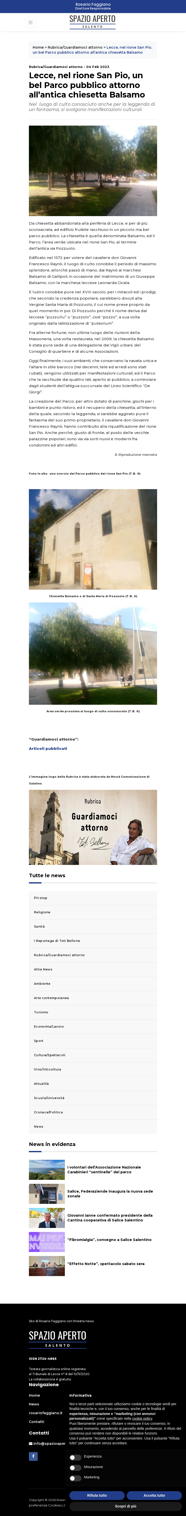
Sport (38, 1041)
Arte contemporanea (51, 998)
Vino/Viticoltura (47, 1069)
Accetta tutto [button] (154, 1495)
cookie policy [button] (142, 1418)
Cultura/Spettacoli (49, 1055)
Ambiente (42, 984)
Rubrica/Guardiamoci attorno (75, 47)
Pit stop (40, 898)
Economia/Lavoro (49, 1026)
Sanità (39, 926)
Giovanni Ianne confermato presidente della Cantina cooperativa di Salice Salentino (110, 1217)
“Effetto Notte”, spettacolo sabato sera (106, 1264)
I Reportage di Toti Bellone (57, 941)
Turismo (41, 1012)
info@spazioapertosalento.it (58, 1443)
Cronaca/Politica (48, 1112)
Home (38, 47)
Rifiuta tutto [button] (97, 1495)
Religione (42, 912)
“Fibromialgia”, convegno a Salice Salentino (109, 1239)
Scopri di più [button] (125, 1506)
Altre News (43, 969)
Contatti (36, 1421)
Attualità (41, 1084)
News (38, 1126)
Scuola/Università (49, 1098)
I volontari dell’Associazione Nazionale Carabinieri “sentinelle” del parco (104, 1169)
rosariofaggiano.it (46, 1413)
